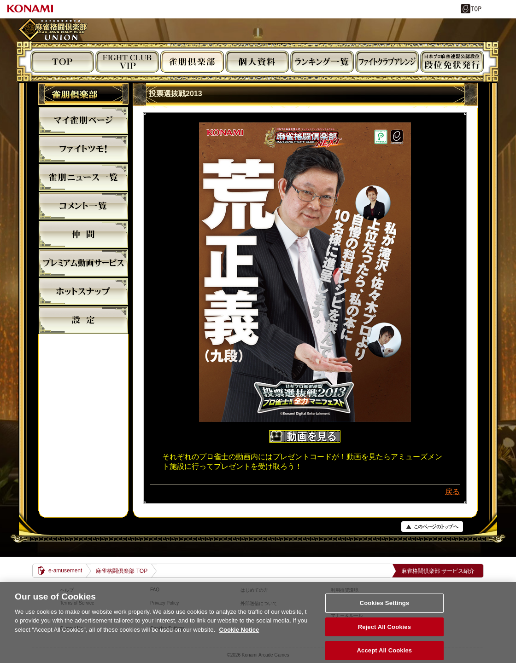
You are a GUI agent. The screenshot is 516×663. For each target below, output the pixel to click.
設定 (83, 320)
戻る (452, 492)
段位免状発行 (452, 62)
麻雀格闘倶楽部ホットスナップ (83, 291)
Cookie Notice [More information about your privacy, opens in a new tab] (239, 636)
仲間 (83, 234)
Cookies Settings (385, 609)
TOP (62, 62)
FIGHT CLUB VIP (127, 62)
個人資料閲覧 (257, 62)
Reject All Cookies (384, 633)
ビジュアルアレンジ (387, 62)
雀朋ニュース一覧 (83, 177)
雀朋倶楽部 (192, 62)
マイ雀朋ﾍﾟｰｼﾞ (83, 120)
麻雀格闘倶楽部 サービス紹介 (438, 571)
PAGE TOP (432, 526)
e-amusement (65, 570)
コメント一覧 (83, 205)
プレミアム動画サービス (83, 262)
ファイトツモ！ (83, 148)
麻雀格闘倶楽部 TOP (121, 571)
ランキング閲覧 (322, 62)
